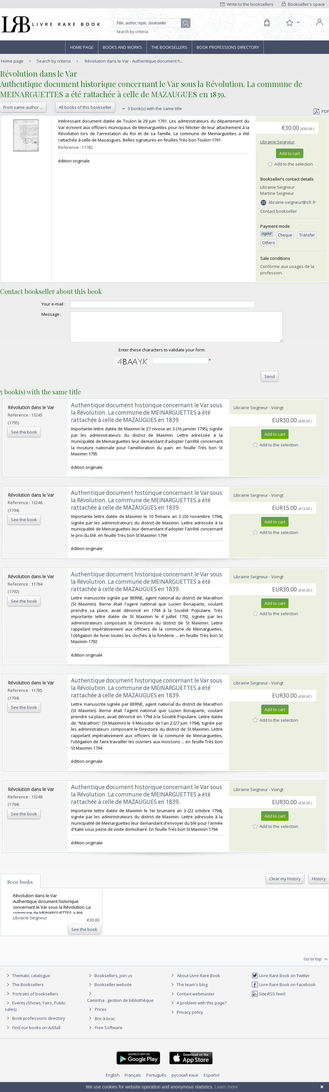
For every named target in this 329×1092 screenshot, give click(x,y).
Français (133, 1081)
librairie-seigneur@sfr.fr (292, 202)
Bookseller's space (303, 4)
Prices (101, 1015)
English (113, 1081)
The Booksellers (169, 47)
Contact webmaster (192, 999)
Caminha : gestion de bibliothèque (120, 1006)
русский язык (185, 1081)
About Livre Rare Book (198, 981)
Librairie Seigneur (277, 142)
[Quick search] (150, 23)
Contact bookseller (278, 211)
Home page (81, 47)
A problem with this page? (198, 1008)
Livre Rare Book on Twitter (281, 981)
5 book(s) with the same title (151, 108)
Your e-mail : (40, 304)
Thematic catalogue (27, 981)
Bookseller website (109, 990)
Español (211, 1081)
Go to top (316, 965)
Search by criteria (132, 31)
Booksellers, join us (109, 981)
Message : (39, 314)
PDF (321, 111)
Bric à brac (105, 1024)
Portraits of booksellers (35, 999)
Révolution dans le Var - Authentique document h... (134, 61)
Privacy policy (186, 1018)
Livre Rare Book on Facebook (284, 990)
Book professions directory (228, 47)
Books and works (122, 47)
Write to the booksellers (246, 4)
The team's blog (188, 990)
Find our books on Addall (32, 1033)
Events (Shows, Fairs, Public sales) (35, 1011)
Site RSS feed (268, 999)
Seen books (20, 887)
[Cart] (266, 23)
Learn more (226, 1086)
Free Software (108, 1033)
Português (156, 1081)
